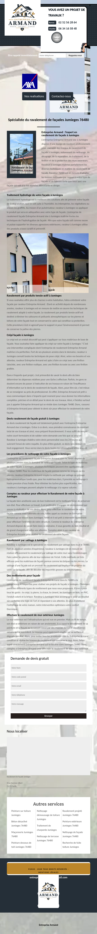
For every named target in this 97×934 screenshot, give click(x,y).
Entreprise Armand (48, 924)
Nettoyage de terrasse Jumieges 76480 (48, 838)
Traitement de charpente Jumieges (47, 827)
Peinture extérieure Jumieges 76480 (72, 823)
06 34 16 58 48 (68, 28)
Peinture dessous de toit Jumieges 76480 (21, 844)
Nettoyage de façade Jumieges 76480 (72, 834)
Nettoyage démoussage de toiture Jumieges (48, 815)
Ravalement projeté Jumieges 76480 (72, 813)
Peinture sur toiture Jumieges (21, 813)
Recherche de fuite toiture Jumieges (71, 844)
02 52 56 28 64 (68, 22)
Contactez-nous (61, 96)
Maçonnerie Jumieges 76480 (22, 834)
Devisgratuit (56, 37)
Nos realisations (34, 96)
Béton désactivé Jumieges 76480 (19, 823)
